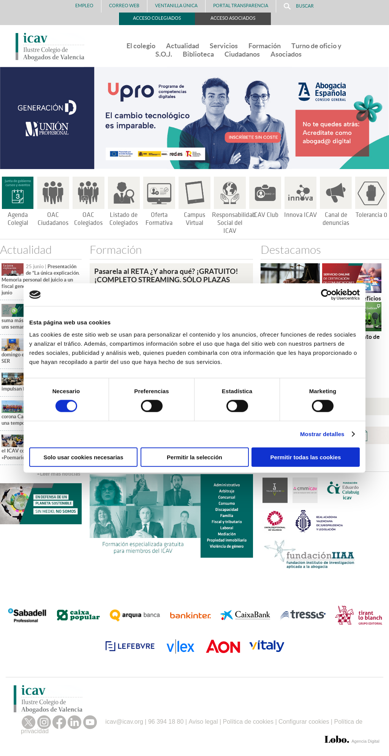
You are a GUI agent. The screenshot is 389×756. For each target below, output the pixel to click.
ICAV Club (265, 215)
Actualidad (182, 46)
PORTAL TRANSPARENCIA (240, 5)
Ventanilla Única (176, 5)
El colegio (141, 46)
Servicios (224, 46)
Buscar (299, 6)
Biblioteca (198, 54)
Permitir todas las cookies (305, 457)
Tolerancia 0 (371, 215)
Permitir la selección (194, 457)
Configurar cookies (303, 721)
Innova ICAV (300, 215)
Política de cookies (248, 721)
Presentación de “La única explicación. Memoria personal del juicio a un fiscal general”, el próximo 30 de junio (41, 280)
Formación (264, 46)
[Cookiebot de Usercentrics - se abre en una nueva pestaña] (326, 295)
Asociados (286, 54)
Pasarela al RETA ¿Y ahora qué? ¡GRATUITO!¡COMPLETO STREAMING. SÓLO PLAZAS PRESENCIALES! (166, 279)
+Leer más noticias (58, 474)
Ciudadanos (242, 54)
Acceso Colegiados (157, 18)
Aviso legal (203, 721)
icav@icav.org (124, 721)
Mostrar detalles (322, 434)
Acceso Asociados (232, 18)
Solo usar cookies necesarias (83, 457)
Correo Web (124, 5)
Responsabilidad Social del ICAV (234, 223)
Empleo (84, 5)
